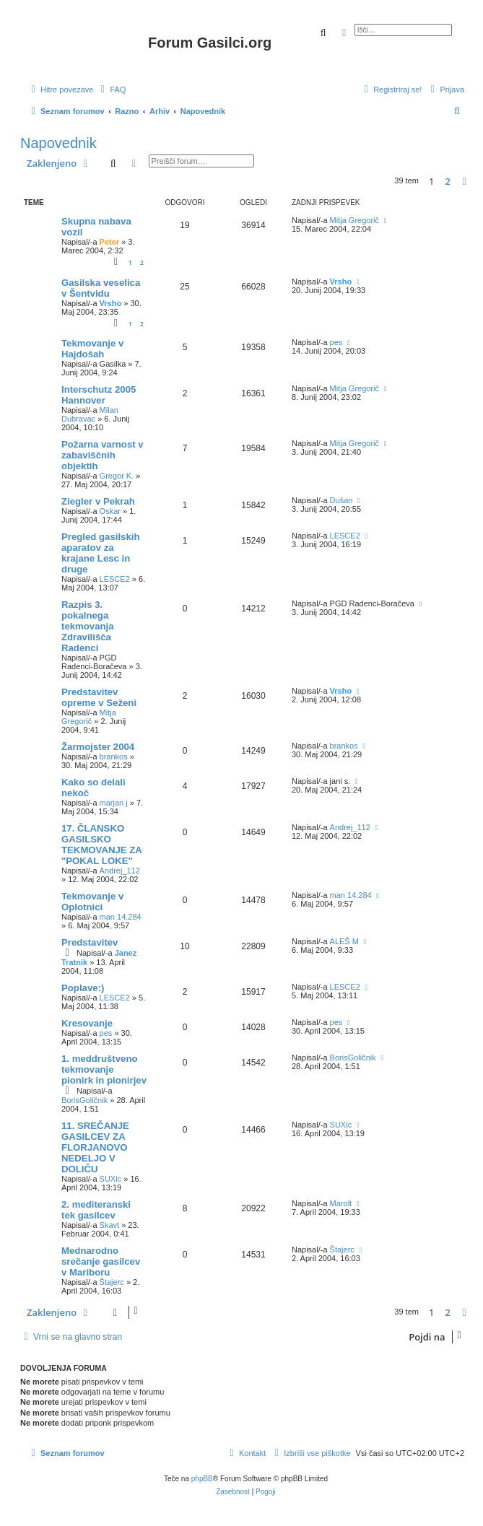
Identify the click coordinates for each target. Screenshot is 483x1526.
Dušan (341, 500)
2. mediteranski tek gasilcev (96, 1210)
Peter (110, 241)
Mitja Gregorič (354, 220)
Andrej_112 (120, 870)
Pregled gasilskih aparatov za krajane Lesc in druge (100, 553)
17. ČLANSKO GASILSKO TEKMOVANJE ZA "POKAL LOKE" (101, 844)
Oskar (110, 511)
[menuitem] (111, 89)
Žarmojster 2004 (97, 746)
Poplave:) (82, 987)
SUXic (111, 1178)
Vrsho (111, 303)
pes (336, 342)
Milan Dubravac (89, 414)
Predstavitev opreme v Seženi (98, 697)
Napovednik (58, 143)
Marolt (341, 1203)
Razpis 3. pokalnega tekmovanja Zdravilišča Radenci (87, 626)
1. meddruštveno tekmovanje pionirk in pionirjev (104, 1069)
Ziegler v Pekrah (98, 501)
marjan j (114, 802)
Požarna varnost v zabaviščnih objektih (102, 455)
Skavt (110, 1225)
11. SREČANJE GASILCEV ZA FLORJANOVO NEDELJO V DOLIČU (95, 1147)
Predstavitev (89, 942)
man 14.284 (121, 916)
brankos (114, 756)
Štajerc (112, 1282)
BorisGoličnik (84, 1100)
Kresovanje (87, 1023)
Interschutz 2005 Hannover (98, 395)
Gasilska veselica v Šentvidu (100, 288)
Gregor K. (117, 475)
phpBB (202, 1479)
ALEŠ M (344, 941)
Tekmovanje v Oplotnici (92, 901)
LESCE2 (115, 579)
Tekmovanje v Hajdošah (92, 348)
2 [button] (448, 181)
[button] (464, 181)
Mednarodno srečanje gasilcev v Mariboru (100, 1261)
